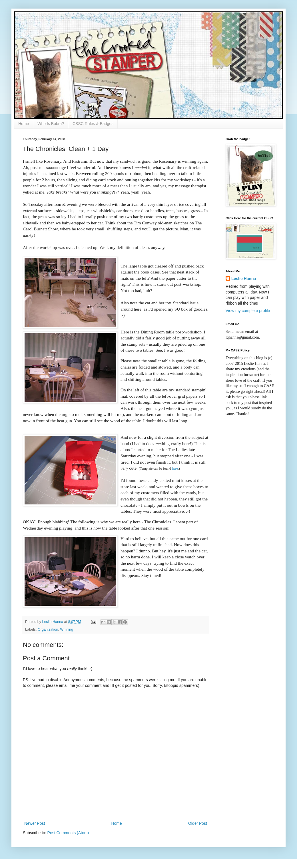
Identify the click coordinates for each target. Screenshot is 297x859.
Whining (66, 629)
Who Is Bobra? (50, 123)
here (175, 468)
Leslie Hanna (243, 278)
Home (23, 123)
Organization (48, 629)
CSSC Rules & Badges (93, 123)
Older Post (197, 823)
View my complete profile (248, 310)
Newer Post (34, 823)
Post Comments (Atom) (68, 832)
